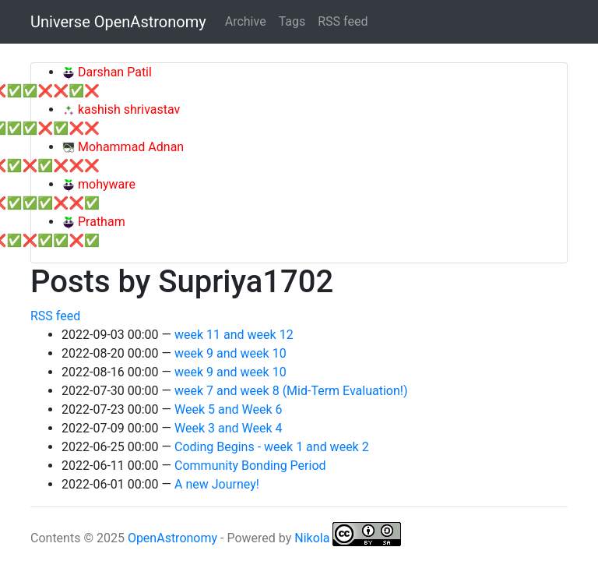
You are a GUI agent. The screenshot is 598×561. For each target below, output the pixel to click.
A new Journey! (216, 484)
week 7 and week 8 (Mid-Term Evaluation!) (290, 390)
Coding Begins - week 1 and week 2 (271, 446)
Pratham (100, 221)
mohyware (105, 184)
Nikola (311, 538)
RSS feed (343, 21)
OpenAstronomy (172, 538)
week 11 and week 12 (234, 334)
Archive (245, 21)
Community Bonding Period (250, 465)
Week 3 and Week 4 (228, 428)
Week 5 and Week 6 (228, 409)
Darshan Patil (113, 72)
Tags (292, 21)
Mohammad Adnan (129, 146)
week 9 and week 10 (230, 353)
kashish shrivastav (127, 109)
